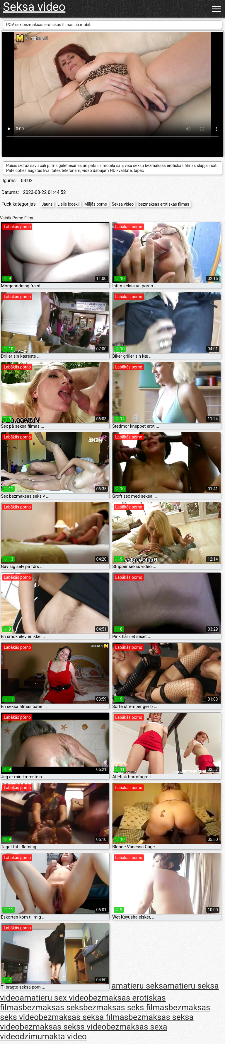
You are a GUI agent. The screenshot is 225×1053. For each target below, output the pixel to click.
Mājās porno (95, 204)
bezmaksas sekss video (63, 1027)
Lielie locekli (68, 204)
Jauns (47, 204)
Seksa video (34, 7)
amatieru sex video (54, 998)
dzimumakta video (53, 1036)
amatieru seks (137, 986)
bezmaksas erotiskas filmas (163, 204)
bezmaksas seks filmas (125, 1007)
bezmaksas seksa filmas (83, 1017)
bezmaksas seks (53, 1007)
